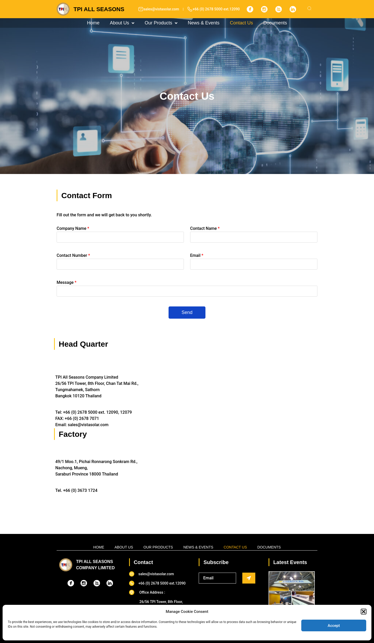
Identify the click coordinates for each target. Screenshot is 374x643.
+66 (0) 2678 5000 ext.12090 (216, 9)
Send (187, 312)
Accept (334, 625)
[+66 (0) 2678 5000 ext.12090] (189, 9)
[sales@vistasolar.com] (140, 9)
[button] (363, 611)
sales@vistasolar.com (161, 9)
